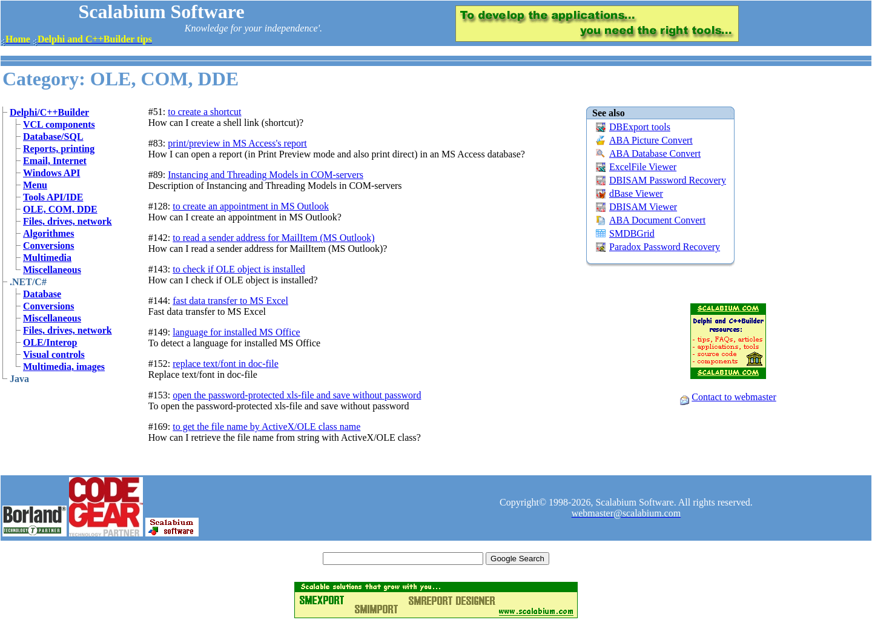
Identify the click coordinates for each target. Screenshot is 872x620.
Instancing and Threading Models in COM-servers (265, 175)
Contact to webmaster (734, 397)
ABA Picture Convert (651, 140)
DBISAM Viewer (643, 207)
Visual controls (54, 354)
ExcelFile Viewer (642, 167)
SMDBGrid (632, 233)
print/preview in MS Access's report (237, 143)
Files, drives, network (67, 221)
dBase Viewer (636, 193)
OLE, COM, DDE (60, 209)
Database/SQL (53, 136)
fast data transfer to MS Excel (230, 300)
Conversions (48, 245)
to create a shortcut (204, 112)
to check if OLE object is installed (239, 269)
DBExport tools (639, 127)
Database (42, 294)
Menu (35, 185)
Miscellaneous (52, 270)
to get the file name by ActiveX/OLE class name (266, 426)
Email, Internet (55, 161)
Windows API (51, 173)
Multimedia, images (64, 366)
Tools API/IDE (53, 197)
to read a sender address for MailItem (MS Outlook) (273, 237)
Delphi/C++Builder (49, 112)
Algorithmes (48, 233)
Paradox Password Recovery (664, 247)
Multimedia (47, 257)
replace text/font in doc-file (226, 363)
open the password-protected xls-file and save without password (297, 395)
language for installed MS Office (236, 332)
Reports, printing (58, 148)
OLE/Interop (50, 342)
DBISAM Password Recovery (667, 180)
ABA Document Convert (657, 220)
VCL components (59, 124)
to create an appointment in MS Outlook (251, 206)
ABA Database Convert (655, 153)
